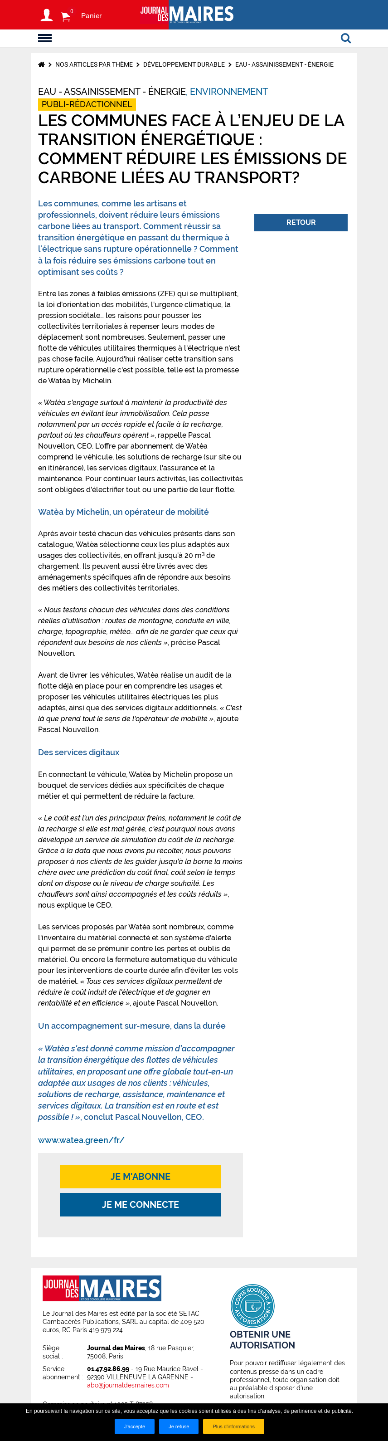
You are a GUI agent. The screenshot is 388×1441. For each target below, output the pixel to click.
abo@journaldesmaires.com (128, 1385)
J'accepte (134, 1426)
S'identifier (46, 15)
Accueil (41, 64)
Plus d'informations (234, 1426)
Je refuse (179, 1426)
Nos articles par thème (94, 64)
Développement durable (184, 64)
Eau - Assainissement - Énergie (284, 64)
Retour (301, 222)
